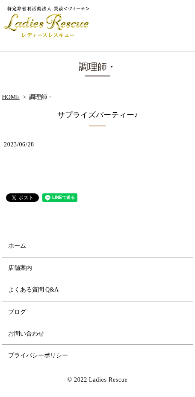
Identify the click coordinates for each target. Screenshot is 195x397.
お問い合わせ (26, 333)
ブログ (17, 312)
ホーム (17, 245)
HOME (11, 97)
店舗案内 (20, 268)
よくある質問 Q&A (33, 289)
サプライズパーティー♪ (97, 115)
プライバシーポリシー (38, 355)
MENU (181, 25)
